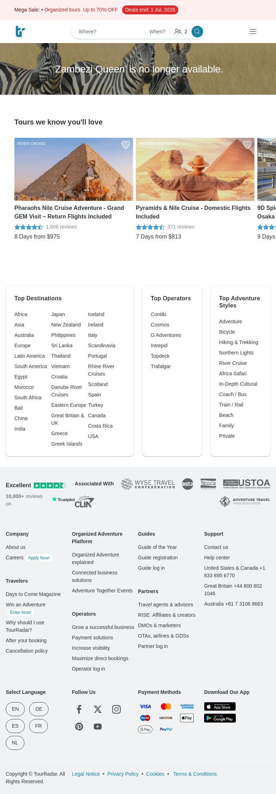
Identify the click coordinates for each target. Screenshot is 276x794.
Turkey (95, 405)
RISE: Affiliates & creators (167, 615)
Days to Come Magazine (33, 594)
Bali (18, 408)
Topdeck (160, 356)
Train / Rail (231, 405)
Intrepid (159, 345)
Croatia (59, 377)
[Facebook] (79, 709)
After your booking (26, 640)
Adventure (230, 321)
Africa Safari (233, 373)
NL (15, 743)
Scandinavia (101, 345)
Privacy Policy (123, 774)
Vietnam (60, 366)
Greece (59, 433)
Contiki (158, 314)
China (21, 418)
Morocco (24, 387)
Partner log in (153, 646)
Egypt (20, 377)
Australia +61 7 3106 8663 (233, 604)
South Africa (28, 397)
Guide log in (151, 568)
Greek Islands (66, 444)
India (19, 429)
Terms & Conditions (194, 774)
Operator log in (88, 669)
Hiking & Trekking (238, 342)
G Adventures (166, 335)
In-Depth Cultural (238, 384)
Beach (226, 415)
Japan (58, 314)
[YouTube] (98, 726)
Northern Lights (236, 353)
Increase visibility (91, 648)
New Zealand (66, 325)
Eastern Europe (68, 405)
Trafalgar (161, 366)
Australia (24, 335)
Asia (19, 325)
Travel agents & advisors (165, 604)
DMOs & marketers (159, 625)
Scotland (97, 384)
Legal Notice (86, 774)
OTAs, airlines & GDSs (163, 636)
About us (16, 547)
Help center (217, 557)
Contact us (216, 547)
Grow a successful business (103, 627)
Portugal (97, 356)
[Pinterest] (79, 726)
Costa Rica (100, 426)
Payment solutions (92, 637)
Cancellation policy (27, 651)
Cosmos (160, 325)
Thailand (61, 356)
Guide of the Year (157, 547)
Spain (94, 395)
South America (30, 366)
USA (93, 436)
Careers (29, 557)
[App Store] (220, 706)
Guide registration (158, 557)
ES (15, 726)
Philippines (63, 335)
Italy (92, 335)
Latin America (29, 356)
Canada (97, 415)
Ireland (96, 325)
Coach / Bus (233, 394)
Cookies (155, 774)
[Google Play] (220, 718)
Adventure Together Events (102, 590)
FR (38, 726)
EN (15, 709)
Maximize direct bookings (100, 658)
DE (38, 709)
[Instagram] (116, 709)
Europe (22, 345)
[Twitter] (98, 709)
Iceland (96, 314)
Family (226, 425)
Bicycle (227, 332)
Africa (20, 314)
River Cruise (233, 363)
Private (227, 436)
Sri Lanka (62, 345)
